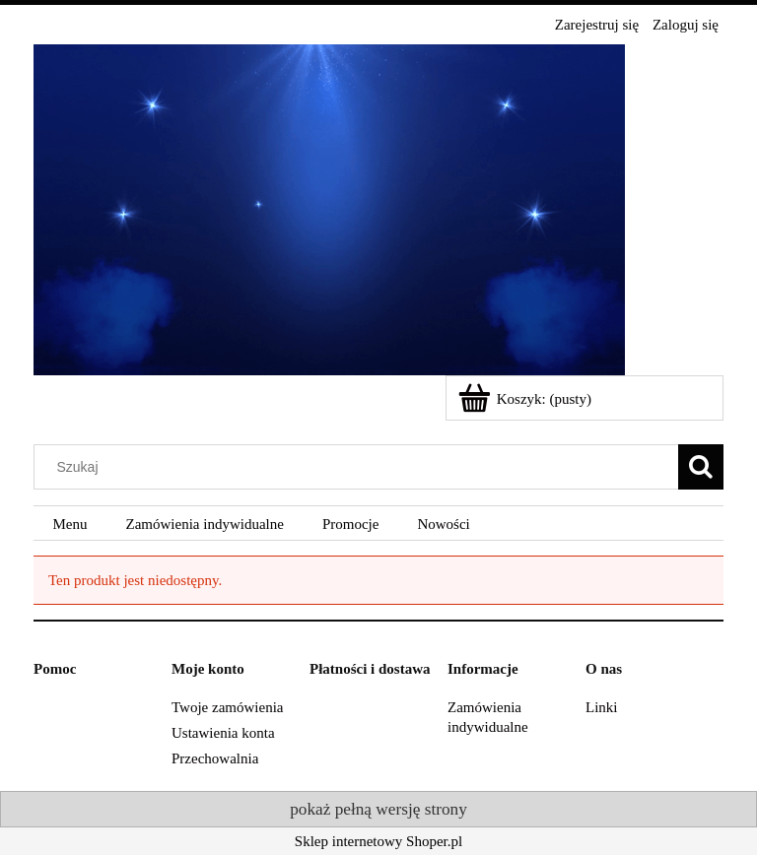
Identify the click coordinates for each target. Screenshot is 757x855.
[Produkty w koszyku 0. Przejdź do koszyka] (526, 399)
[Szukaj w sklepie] (360, 467)
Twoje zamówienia (228, 707)
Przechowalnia (215, 758)
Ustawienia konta (223, 733)
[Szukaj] (700, 467)
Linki (601, 707)
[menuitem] (70, 524)
